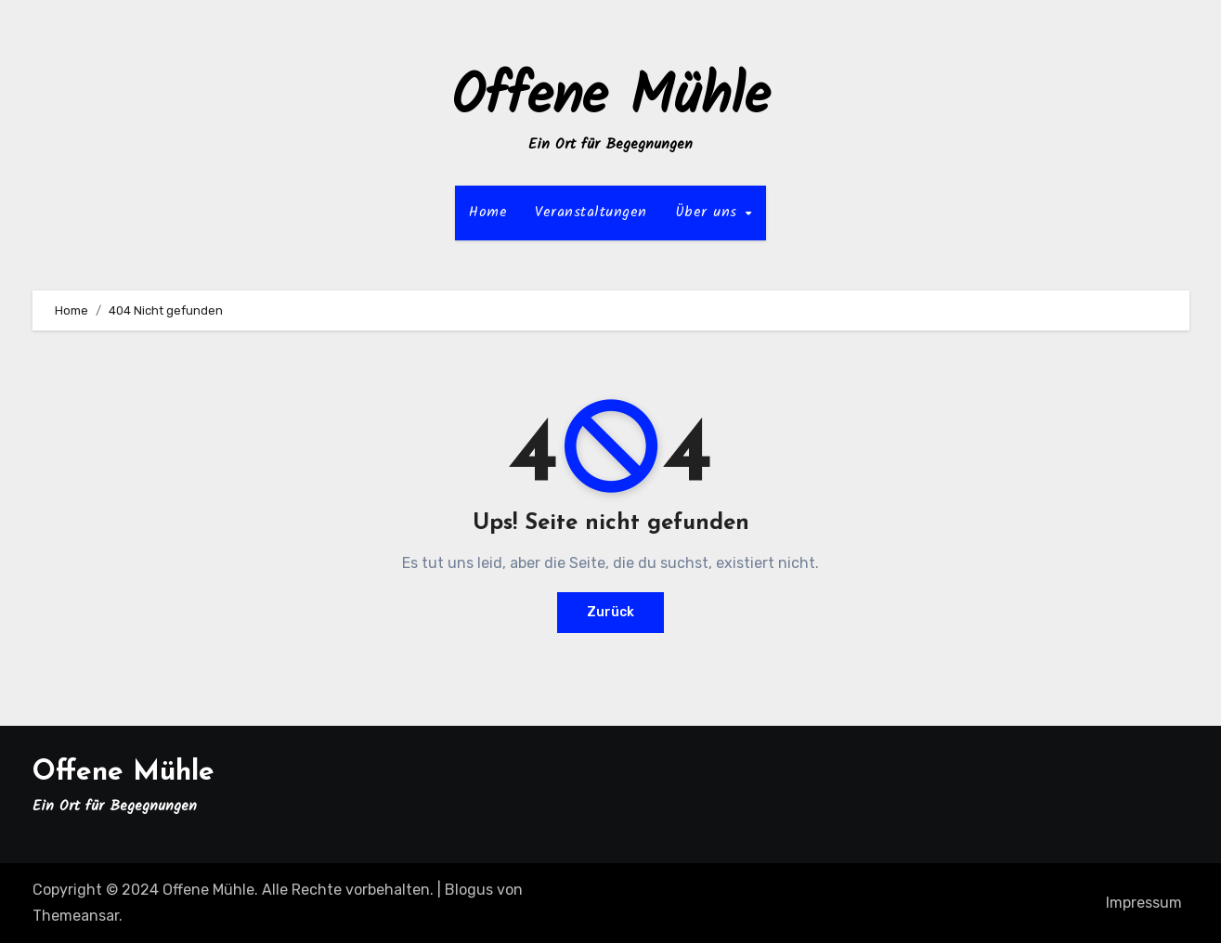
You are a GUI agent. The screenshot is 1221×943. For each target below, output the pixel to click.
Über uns (709, 212)
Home (488, 212)
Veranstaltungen (591, 212)
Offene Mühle (610, 98)
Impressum (1144, 902)
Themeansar (75, 915)
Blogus (469, 889)
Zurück (610, 612)
